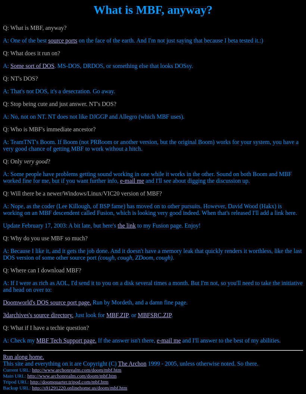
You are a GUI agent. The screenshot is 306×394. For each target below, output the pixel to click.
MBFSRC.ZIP (154, 315)
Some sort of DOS (32, 66)
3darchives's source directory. (38, 315)
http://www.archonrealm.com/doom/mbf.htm (76, 370)
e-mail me (132, 181)
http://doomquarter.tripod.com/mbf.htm (69, 382)
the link (126, 225)
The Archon (132, 363)
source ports (62, 40)
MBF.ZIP (117, 315)
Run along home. (23, 357)
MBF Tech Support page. (66, 340)
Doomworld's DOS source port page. (47, 302)
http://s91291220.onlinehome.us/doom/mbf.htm (79, 388)
